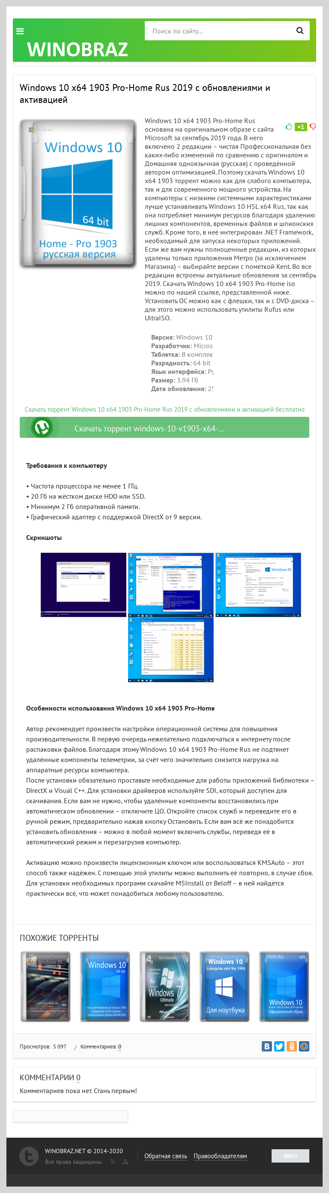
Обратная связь (165, 1156)
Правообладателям (220, 1156)
